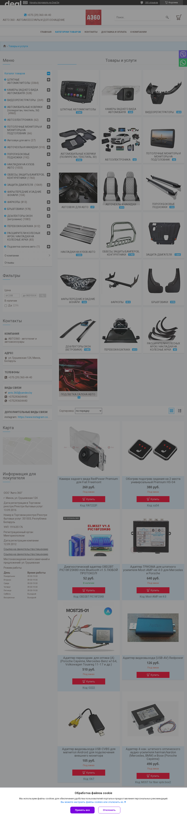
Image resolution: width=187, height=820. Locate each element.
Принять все (82, 810)
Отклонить (109, 810)
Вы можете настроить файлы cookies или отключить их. (92, 802)
